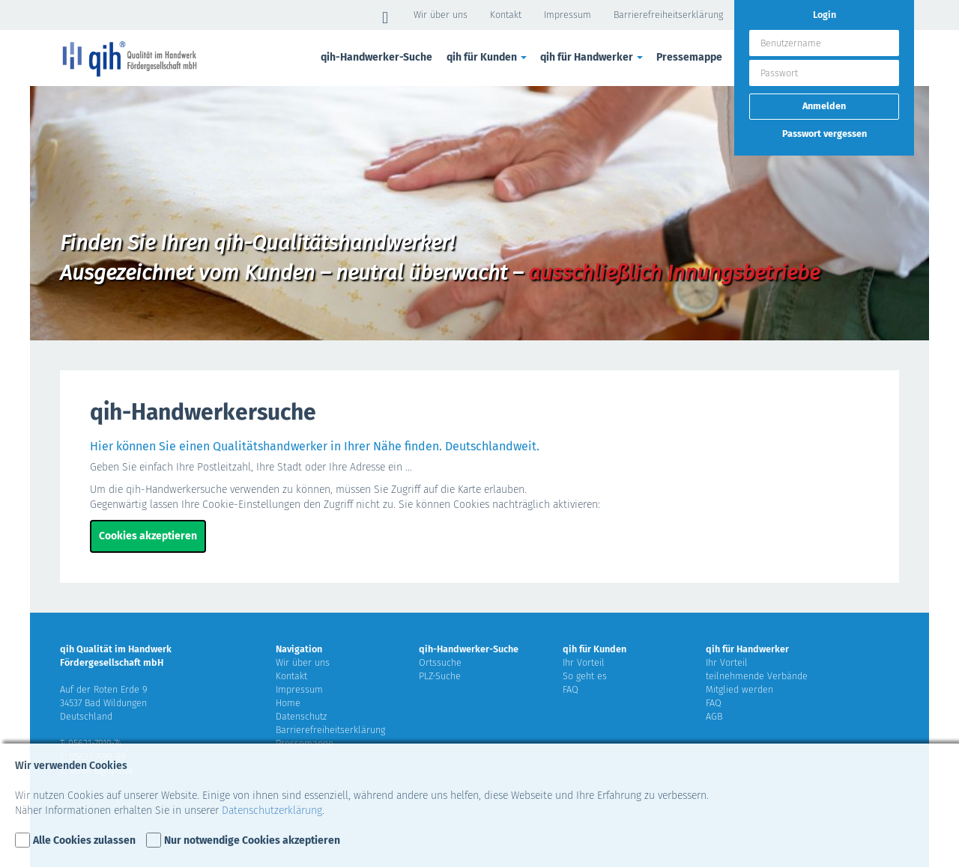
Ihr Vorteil (584, 662)
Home (288, 702)
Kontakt (505, 14)
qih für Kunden (488, 57)
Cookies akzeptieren (148, 536)
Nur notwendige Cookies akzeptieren (252, 840)
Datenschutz (301, 716)
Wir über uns (441, 14)
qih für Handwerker (592, 57)
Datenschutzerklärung (272, 810)
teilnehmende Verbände (757, 675)
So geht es (585, 675)
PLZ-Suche (440, 675)
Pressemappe (689, 57)
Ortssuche (440, 662)
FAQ (570, 689)
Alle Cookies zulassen (84, 840)
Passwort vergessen (824, 133)
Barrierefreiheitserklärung (668, 14)
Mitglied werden (739, 689)
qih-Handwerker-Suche (376, 57)
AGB (714, 716)
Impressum (567, 14)
